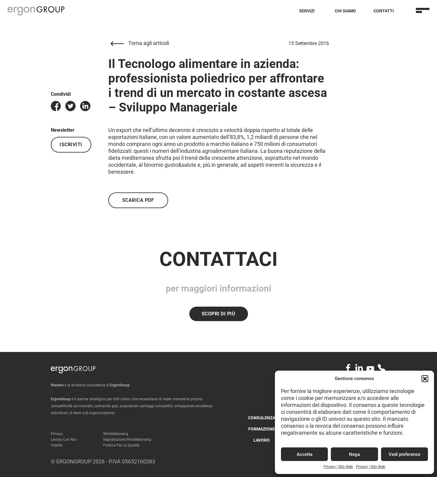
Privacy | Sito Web (338, 467)
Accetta (304, 454)
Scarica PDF (138, 200)
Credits (56, 445)
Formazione (261, 429)
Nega (354, 454)
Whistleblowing (115, 434)
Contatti (383, 10)
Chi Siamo (345, 10)
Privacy (57, 434)
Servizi (307, 10)
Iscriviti (71, 144)
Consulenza (261, 417)
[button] (425, 378)
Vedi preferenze (404, 454)
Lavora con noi (63, 439)
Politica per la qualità (121, 445)
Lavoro (261, 440)
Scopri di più (219, 314)
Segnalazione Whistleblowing (127, 439)
